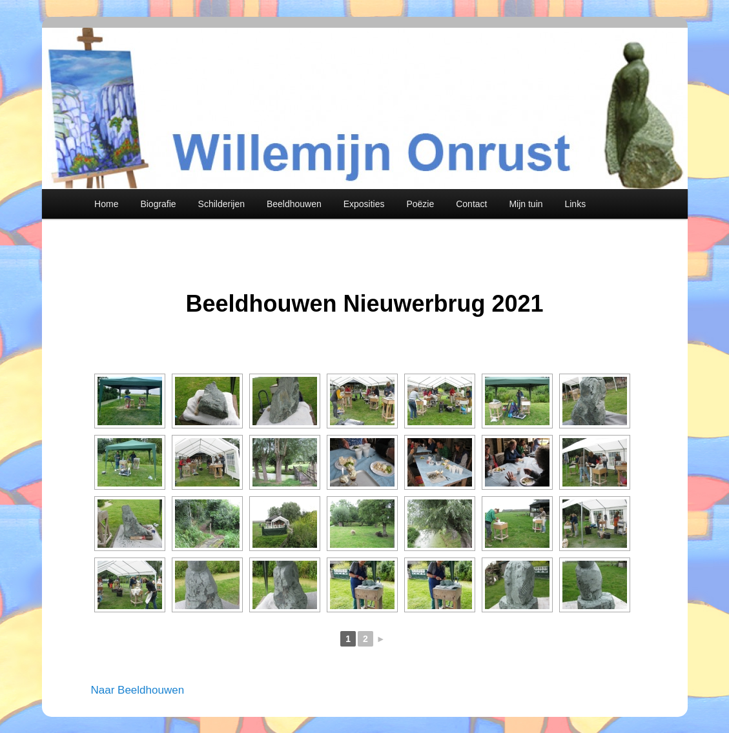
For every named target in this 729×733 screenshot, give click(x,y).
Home (106, 204)
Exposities (364, 204)
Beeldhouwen (294, 204)
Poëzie (420, 204)
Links (575, 204)
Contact (471, 204)
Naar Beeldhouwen (138, 690)
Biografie (158, 204)
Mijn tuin (525, 204)
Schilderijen (221, 204)
